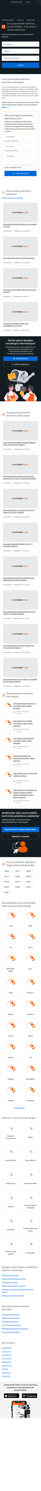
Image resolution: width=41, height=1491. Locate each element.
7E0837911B (6, 1373)
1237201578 (6, 1376)
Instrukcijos (20, 20)
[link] (5, 107)
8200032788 (6, 1362)
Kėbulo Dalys (31, 20)
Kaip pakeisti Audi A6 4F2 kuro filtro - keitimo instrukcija (25, 774)
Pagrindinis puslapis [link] (8, 20)
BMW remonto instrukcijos (11, 1318)
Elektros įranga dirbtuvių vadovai (13, 1296)
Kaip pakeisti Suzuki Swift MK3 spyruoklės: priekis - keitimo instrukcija (23, 740)
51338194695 (6, 1348)
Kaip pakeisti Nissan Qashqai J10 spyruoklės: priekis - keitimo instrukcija (24, 705)
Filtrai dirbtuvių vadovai (10, 1282)
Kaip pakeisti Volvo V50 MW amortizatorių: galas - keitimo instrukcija (23, 723)
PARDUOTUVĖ (16, 2)
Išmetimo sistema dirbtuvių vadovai (14, 1279)
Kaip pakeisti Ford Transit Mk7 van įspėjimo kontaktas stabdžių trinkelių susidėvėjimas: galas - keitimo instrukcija (25, 793)
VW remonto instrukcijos (10, 1322)
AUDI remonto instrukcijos (10, 1314)
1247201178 (6, 1351)
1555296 (5, 1369)
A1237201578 (6, 1366)
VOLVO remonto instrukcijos (11, 1325)
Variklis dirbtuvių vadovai (10, 1275)
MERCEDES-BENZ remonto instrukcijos (15, 1329)
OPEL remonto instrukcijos (11, 1332)
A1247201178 (6, 1355)
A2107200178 (6, 1358)
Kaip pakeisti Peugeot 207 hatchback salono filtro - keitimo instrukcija (24, 758)
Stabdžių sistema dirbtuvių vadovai (13, 1286)
